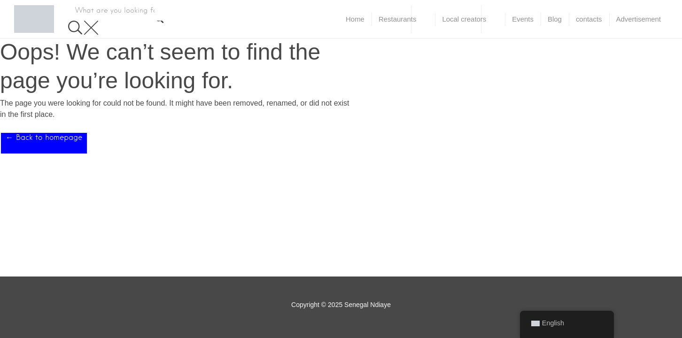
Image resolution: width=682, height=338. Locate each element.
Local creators (464, 19)
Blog (555, 19)
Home (355, 19)
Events (523, 19)
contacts (589, 19)
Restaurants (398, 19)
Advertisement (638, 19)
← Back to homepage (44, 137)
